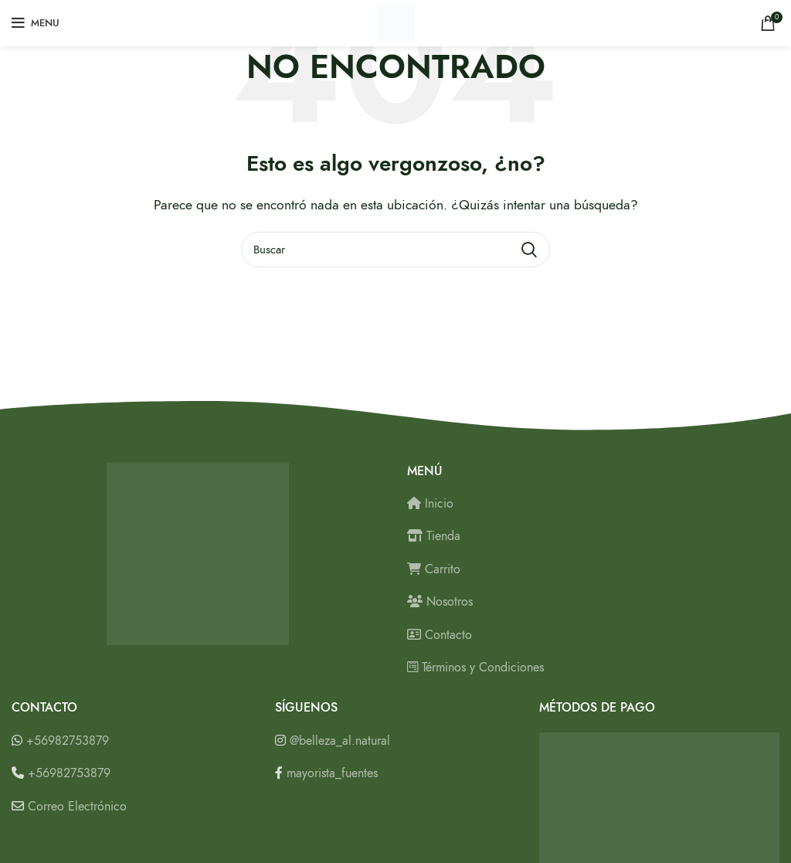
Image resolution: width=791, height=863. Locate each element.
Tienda (433, 536)
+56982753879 (67, 740)
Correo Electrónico (77, 806)
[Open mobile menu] (35, 23)
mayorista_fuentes (332, 773)
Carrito (433, 569)
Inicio (430, 503)
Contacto (439, 635)
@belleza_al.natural (340, 740)
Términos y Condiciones (475, 667)
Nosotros (440, 601)
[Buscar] (395, 249)
